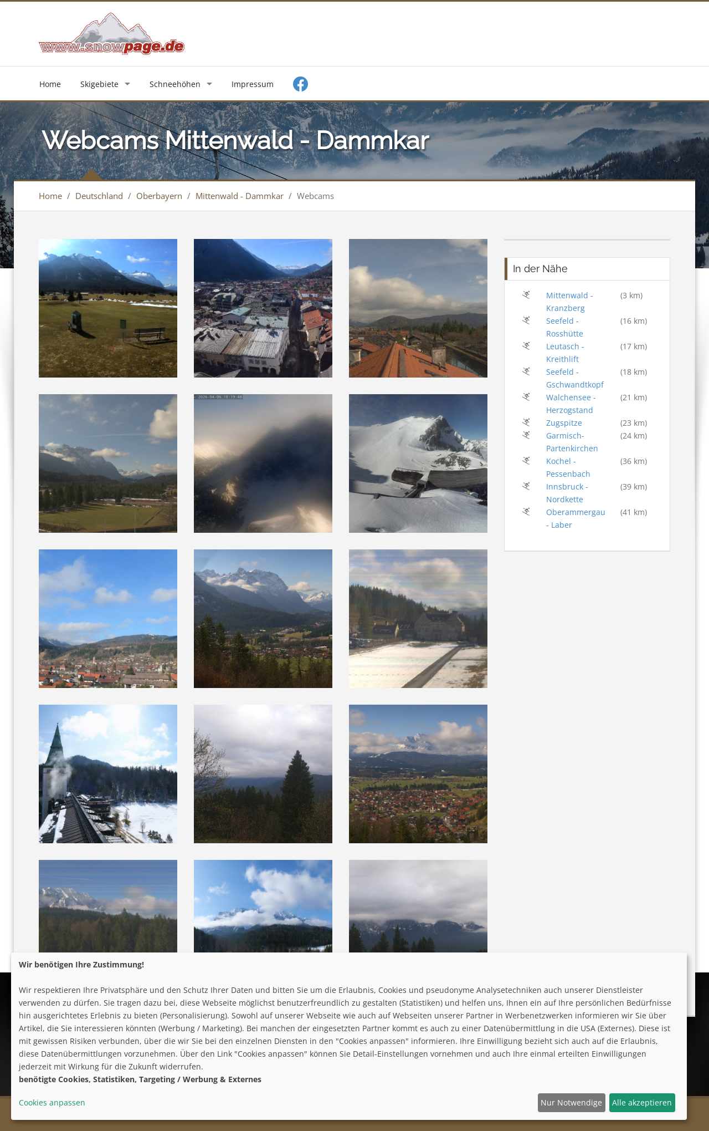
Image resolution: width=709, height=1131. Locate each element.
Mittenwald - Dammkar (240, 195)
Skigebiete (99, 84)
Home (50, 84)
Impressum (253, 84)
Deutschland (99, 195)
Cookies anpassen (52, 1102)
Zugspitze (564, 422)
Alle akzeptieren (642, 1102)
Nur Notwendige (571, 1102)
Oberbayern (159, 195)
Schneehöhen (175, 84)
